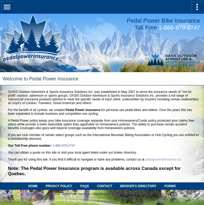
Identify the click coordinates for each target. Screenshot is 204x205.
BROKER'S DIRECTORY (138, 186)
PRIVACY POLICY (59, 186)
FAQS (84, 186)
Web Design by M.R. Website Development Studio (122, 193)
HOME (33, 186)
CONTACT (104, 186)
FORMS (170, 186)
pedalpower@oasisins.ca (163, 159)
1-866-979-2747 (179, 27)
